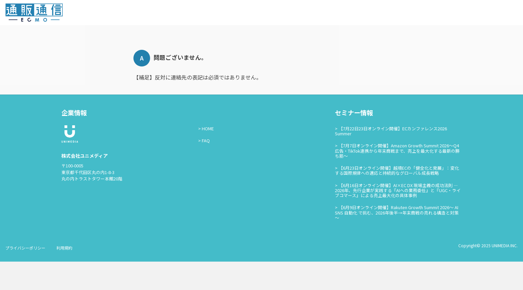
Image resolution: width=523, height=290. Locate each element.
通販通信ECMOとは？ (375, 13)
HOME (208, 157)
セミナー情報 (419, 13)
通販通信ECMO (498, 14)
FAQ (206, 169)
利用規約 (64, 276)
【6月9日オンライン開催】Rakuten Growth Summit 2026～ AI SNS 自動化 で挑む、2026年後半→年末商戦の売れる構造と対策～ (397, 241)
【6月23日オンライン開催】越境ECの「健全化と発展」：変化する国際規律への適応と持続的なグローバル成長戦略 (397, 199)
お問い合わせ (454, 13)
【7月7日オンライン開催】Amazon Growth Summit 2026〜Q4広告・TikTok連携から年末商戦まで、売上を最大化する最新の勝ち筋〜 (397, 179)
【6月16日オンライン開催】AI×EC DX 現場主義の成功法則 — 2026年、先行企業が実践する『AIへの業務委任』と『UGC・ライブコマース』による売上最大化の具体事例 (398, 218)
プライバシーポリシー (25, 276)
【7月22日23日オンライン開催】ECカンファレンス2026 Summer (391, 159)
